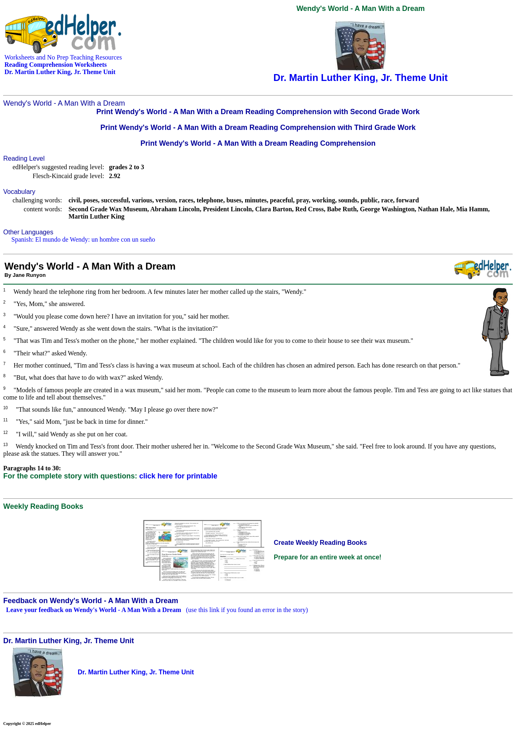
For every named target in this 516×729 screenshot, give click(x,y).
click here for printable (178, 476)
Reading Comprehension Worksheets (55, 64)
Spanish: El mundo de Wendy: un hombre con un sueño (83, 239)
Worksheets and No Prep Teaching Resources (63, 57)
